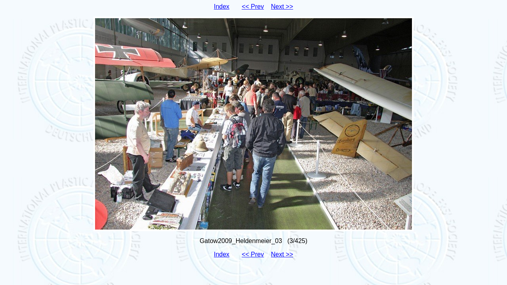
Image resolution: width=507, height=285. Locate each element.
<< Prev (253, 6)
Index (221, 6)
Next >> (282, 6)
